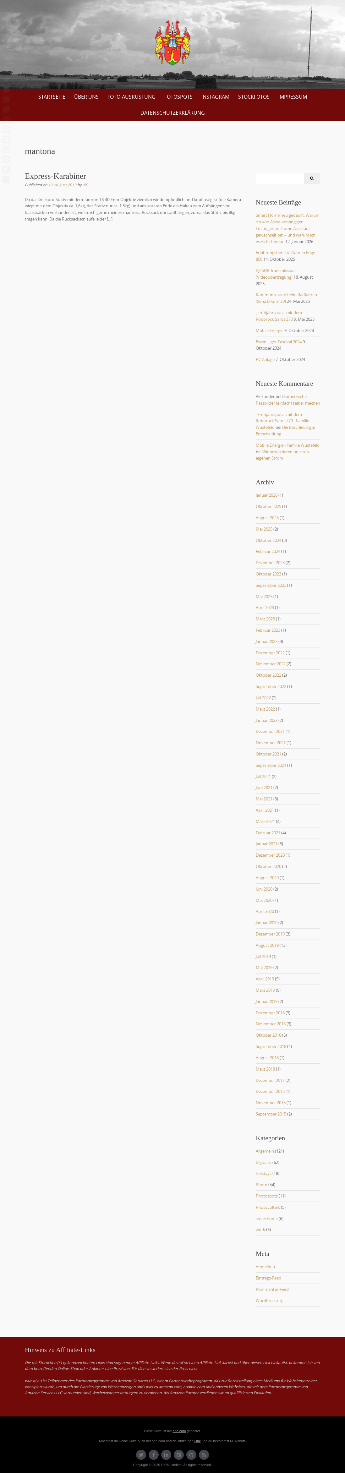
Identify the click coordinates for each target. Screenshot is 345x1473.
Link (197, 1441)
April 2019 (265, 979)
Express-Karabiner (55, 176)
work (260, 1229)
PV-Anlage (265, 359)
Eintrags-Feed (268, 1278)
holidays (263, 1173)
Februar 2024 (268, 551)
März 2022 (265, 709)
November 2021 (271, 742)
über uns (86, 96)
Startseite (51, 96)
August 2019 (267, 945)
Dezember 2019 (270, 934)
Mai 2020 (264, 900)
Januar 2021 (266, 844)
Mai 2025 (264, 529)
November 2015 (271, 1102)
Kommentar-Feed (272, 1289)
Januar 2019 (266, 1001)
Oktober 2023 (268, 574)
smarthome (267, 1218)
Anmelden (265, 1266)
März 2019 (265, 990)
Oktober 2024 (268, 540)
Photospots (267, 1196)
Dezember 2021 (270, 731)
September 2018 (271, 1046)
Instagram (215, 96)
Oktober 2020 (268, 866)
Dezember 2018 (270, 1013)
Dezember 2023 (270, 562)
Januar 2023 (266, 641)
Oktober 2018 (268, 1035)
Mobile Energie (269, 330)
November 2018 (271, 1024)
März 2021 (265, 821)
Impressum (292, 96)
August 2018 (267, 1058)
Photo (261, 1184)
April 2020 (265, 911)
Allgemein (265, 1151)
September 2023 (271, 585)
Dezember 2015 (270, 1091)
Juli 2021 (263, 776)
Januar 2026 (266, 495)
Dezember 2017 (270, 1080)
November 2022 (271, 664)
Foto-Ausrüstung (131, 96)
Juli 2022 (263, 698)
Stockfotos (254, 96)
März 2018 (265, 1069)
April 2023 (265, 607)
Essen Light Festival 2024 (279, 342)
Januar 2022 (266, 720)
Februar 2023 (268, 630)
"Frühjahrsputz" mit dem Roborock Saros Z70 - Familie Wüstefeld (282, 421)
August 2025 (267, 518)
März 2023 (265, 619)
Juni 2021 (264, 787)
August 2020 (267, 878)
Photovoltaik (268, 1207)
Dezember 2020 (270, 855)
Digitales (263, 1162)
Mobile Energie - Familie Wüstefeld (288, 445)
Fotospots (178, 96)
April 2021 (265, 810)
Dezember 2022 (270, 653)
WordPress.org (269, 1300)
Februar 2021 (268, 833)
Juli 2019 (263, 956)
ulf (84, 184)
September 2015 (271, 1114)
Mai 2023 (264, 596)
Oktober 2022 (268, 675)
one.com (179, 1431)
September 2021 (271, 765)
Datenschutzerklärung (172, 112)
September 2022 (271, 686)
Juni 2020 (264, 889)
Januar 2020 (266, 922)
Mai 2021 (264, 799)
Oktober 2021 (268, 754)
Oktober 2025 (268, 506)
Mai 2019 (264, 967)
